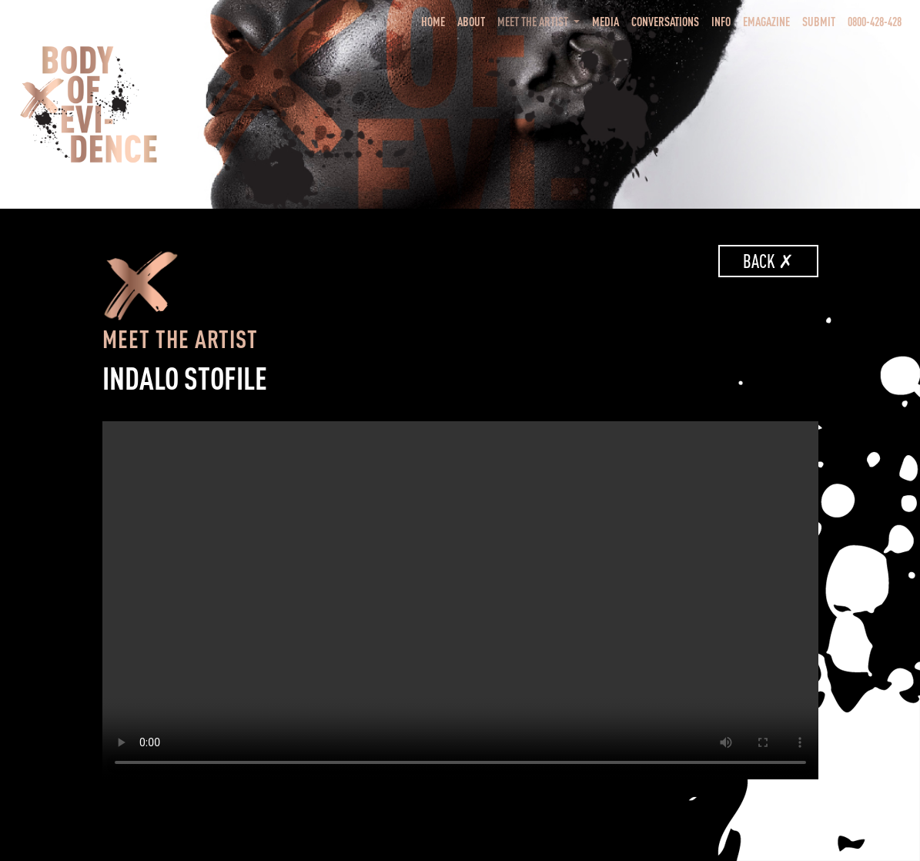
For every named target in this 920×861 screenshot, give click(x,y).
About (471, 21)
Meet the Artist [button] (533, 21)
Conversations (665, 21)
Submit (818, 21)
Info (721, 21)
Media (605, 21)
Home (436, 20)
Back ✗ (768, 261)
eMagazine (766, 21)
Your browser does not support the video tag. (460, 600)
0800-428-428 (875, 21)
